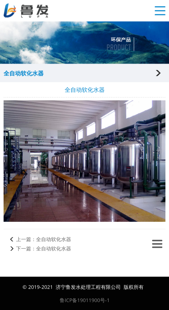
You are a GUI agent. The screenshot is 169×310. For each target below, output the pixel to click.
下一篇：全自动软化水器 (43, 248)
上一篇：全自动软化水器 (43, 239)
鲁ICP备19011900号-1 (85, 300)
